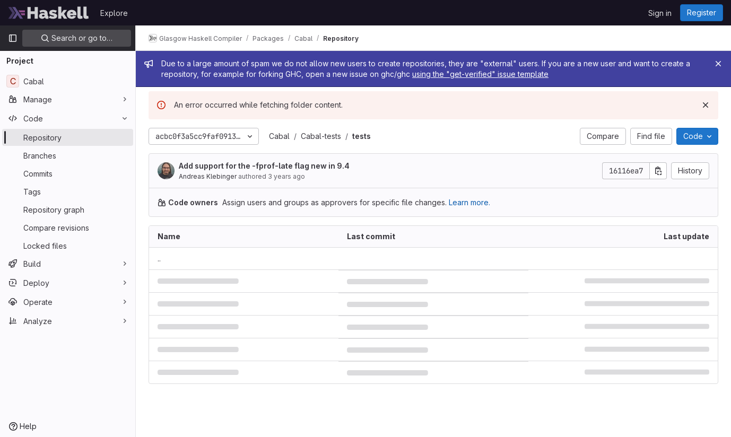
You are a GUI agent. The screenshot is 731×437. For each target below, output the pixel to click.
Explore (114, 13)
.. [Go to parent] (159, 258)
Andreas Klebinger (208, 176)
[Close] (718, 63)
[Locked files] (67, 245)
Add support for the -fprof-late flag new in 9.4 (264, 165)
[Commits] (67, 173)
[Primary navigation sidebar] (12, 38)
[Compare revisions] (67, 227)
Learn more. (469, 202)
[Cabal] (67, 81)
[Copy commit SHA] (658, 170)
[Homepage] (49, 12)
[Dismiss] (705, 105)
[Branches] (67, 155)
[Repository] (67, 137)
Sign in (660, 13)
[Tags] (67, 191)
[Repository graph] (67, 209)
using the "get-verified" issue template (480, 73)
